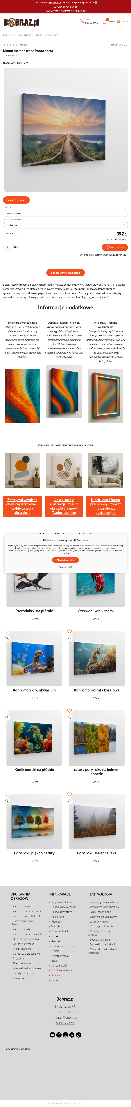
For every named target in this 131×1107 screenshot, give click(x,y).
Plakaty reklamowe (24, 973)
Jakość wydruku (99, 921)
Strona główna (9, 35)
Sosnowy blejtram (100, 939)
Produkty (18, 958)
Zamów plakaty (22, 929)
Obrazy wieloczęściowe (26, 953)
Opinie (55, 950)
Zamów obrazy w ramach (27, 934)
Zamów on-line (21, 906)
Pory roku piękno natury (34, 853)
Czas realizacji (59, 931)
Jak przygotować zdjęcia (104, 902)
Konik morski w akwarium (34, 690)
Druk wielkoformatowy (103, 916)
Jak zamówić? (59, 965)
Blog (54, 960)
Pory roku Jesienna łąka (97, 853)
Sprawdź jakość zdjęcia (103, 944)
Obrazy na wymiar (23, 943)
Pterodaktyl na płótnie (34, 611)
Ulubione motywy (61, 970)
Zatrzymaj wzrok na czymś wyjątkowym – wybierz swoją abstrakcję (22, 506)
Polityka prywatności (63, 906)
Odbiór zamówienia (62, 946)
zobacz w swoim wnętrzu (65, 272)
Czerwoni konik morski (97, 611)
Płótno (8, 208)
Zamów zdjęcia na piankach (22, 922)
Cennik (55, 980)
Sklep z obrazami (26, 35)
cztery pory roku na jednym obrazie (96, 771)
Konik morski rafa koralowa (97, 690)
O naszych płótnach (101, 926)
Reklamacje (58, 916)
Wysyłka (56, 926)
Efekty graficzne (22, 948)
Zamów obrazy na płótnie (27, 911)
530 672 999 (91, 21)
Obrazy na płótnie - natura (47, 35)
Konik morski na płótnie (34, 769)
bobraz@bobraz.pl (65, 1017)
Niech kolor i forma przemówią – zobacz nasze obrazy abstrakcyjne (105, 506)
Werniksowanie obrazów (104, 906)
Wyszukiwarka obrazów (27, 968)
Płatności (56, 921)
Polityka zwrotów (61, 911)
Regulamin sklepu (61, 902)
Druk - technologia (100, 911)
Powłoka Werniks (13, 219)
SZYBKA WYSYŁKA (64, 6)
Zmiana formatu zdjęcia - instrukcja (103, 951)
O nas (54, 936)
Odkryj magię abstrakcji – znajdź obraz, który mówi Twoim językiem (64, 506)
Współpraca (20, 978)
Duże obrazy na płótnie (26, 939)
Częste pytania (60, 955)
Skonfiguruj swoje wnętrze (99, 933)
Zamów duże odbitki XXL (27, 916)
